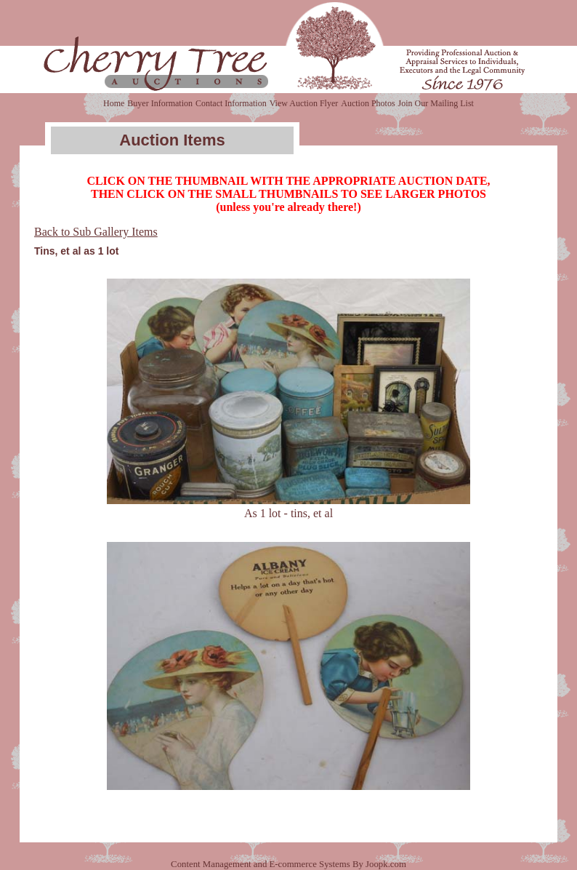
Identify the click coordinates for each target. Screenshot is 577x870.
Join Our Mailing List (436, 103)
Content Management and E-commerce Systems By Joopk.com (288, 864)
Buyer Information (160, 103)
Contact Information (231, 103)
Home (113, 103)
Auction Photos (368, 103)
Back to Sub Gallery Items (96, 232)
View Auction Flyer (304, 103)
